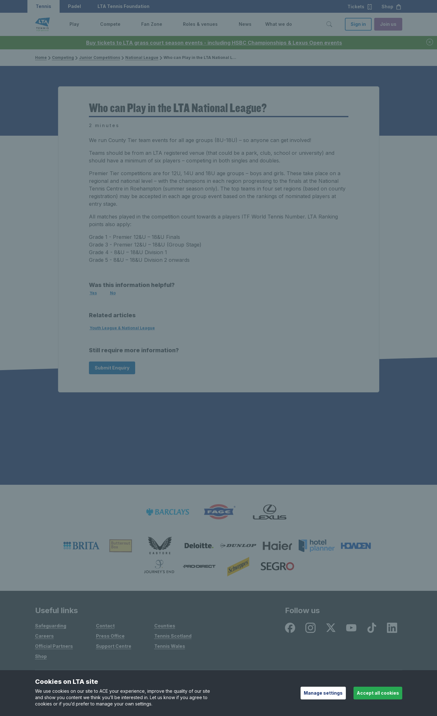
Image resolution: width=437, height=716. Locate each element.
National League (139, 57)
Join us (388, 24)
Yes (93, 292)
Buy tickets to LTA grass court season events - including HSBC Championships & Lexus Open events (214, 42)
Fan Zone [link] (151, 24)
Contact (105, 625)
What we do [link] (278, 24)
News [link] (245, 24)
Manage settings (323, 693)
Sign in (358, 24)
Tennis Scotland (173, 636)
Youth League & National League (122, 328)
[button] (84, 24)
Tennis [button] (43, 6)
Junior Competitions (97, 57)
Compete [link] (110, 24)
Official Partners (54, 646)
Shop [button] (392, 7)
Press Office (110, 636)
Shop (41, 656)
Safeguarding (50, 625)
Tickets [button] (360, 7)
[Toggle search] (329, 24)
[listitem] (168, 512)
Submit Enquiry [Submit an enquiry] (112, 367)
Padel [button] (74, 6)
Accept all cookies (378, 693)
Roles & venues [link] (200, 24)
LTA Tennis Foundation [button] (123, 6)
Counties (164, 625)
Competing (61, 57)
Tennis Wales (169, 646)
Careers (44, 636)
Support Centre (113, 646)
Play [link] (74, 24)
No (113, 292)
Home (41, 57)
